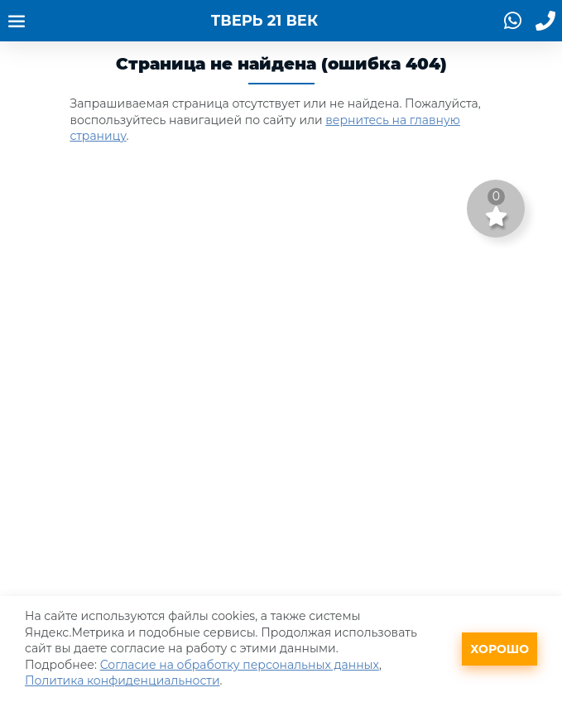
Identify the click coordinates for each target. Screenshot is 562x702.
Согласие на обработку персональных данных (239, 664)
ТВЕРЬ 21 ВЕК (264, 20)
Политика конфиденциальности (122, 680)
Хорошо (499, 649)
